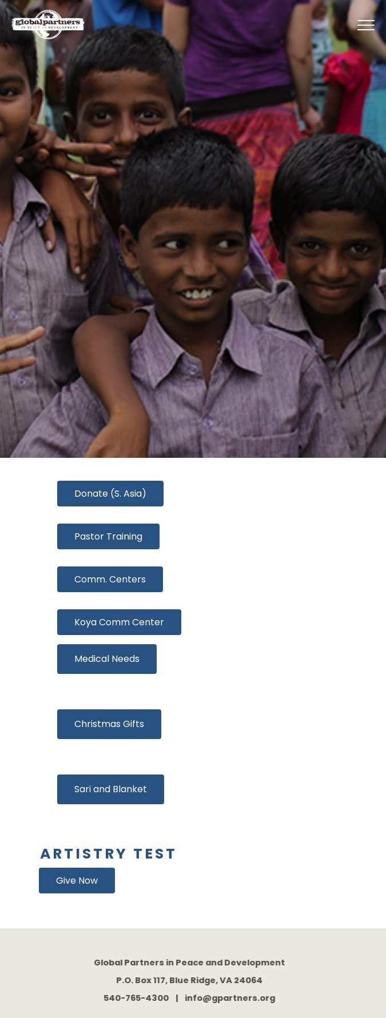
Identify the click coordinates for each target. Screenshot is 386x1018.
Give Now (77, 880)
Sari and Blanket (110, 789)
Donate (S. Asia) (110, 493)
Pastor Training (108, 536)
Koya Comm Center (119, 622)
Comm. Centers (110, 579)
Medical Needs (107, 658)
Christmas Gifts (109, 723)
